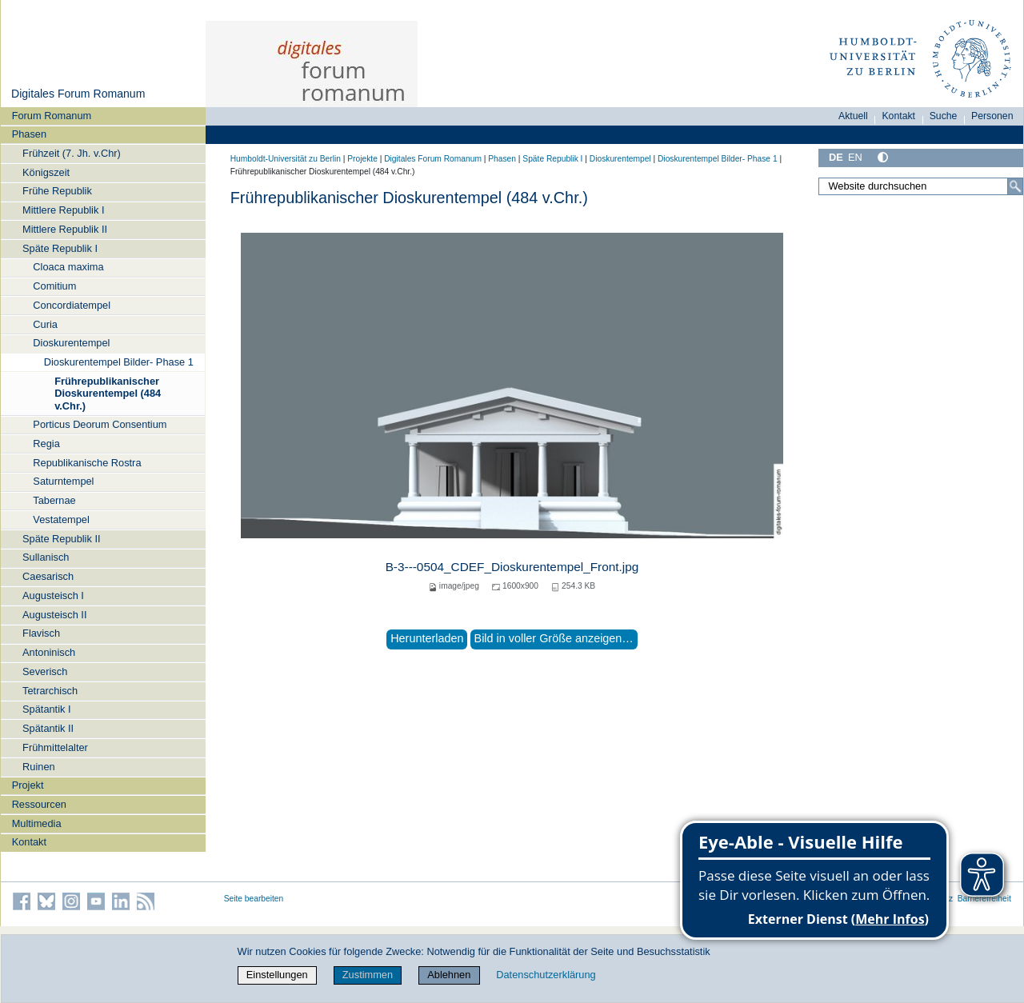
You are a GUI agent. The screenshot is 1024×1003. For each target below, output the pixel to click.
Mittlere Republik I (63, 210)
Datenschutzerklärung (545, 975)
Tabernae (54, 500)
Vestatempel (61, 519)
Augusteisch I (53, 595)
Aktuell (853, 116)
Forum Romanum (52, 116)
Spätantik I (46, 709)
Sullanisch (45, 557)
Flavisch (41, 633)
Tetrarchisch (50, 691)
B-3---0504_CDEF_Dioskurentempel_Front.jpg (512, 566)
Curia (45, 324)
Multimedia (37, 823)
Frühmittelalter (55, 747)
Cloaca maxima (68, 267)
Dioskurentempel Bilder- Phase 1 (119, 362)
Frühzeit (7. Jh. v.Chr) (71, 153)
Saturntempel (63, 481)
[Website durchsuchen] (920, 186)
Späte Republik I (60, 248)
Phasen (29, 134)
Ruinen (38, 767)
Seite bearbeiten (254, 898)
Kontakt (29, 842)
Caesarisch (48, 576)
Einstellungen (277, 975)
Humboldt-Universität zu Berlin (285, 158)
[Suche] (1015, 186)
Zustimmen (367, 975)
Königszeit (46, 172)
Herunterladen (426, 638)
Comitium (54, 286)
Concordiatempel (71, 305)
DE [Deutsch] (836, 157)
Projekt (28, 785)
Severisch (44, 671)
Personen (992, 116)
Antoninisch (48, 652)
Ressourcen (39, 804)
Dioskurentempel (71, 343)
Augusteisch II (54, 615)
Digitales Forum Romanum (78, 93)
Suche (944, 116)
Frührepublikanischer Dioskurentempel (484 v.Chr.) (107, 393)
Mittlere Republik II (64, 229)
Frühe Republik (57, 191)
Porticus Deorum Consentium (99, 424)
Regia (46, 444)
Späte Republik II (61, 539)
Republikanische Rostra (87, 463)
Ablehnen (448, 975)
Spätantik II (48, 728)
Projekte (362, 158)
